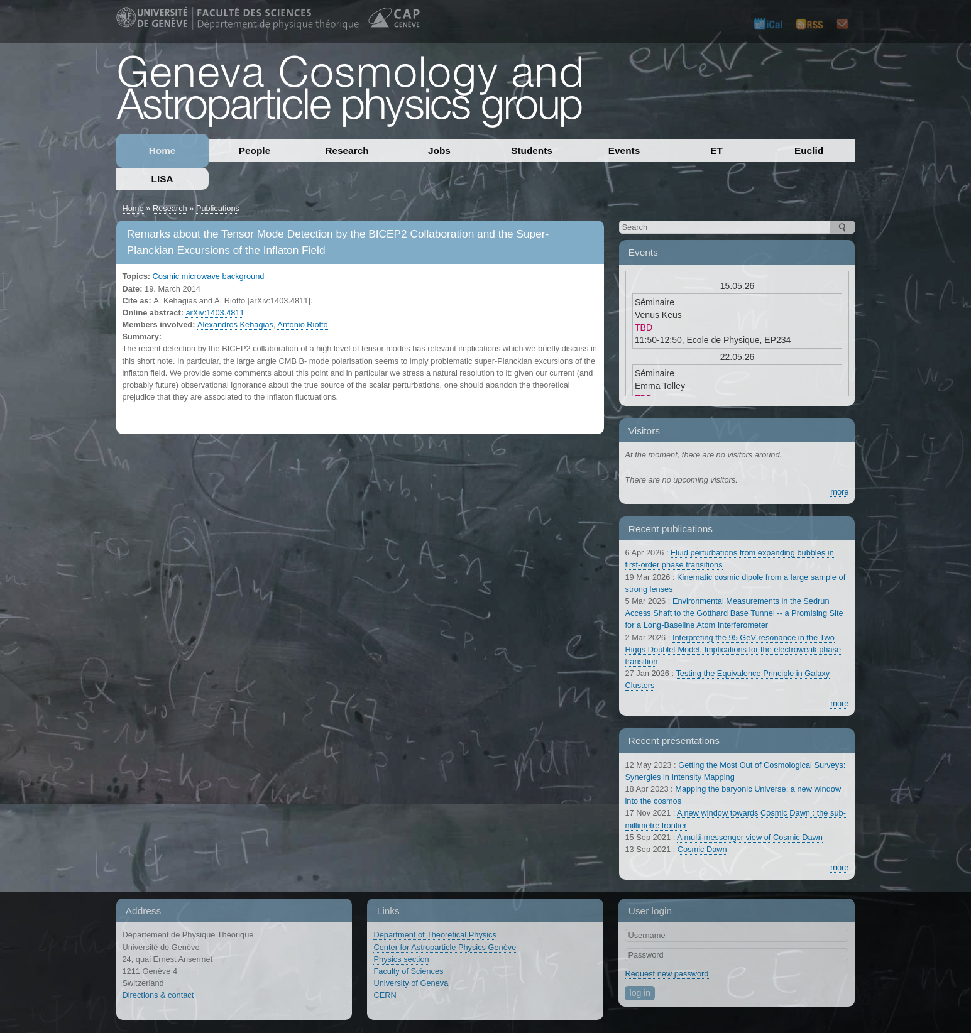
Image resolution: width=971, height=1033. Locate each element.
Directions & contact (158, 995)
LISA (162, 178)
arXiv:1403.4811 (214, 312)
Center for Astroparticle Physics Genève (444, 947)
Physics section (401, 959)
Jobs (439, 150)
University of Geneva (410, 983)
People (254, 150)
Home (162, 150)
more (839, 491)
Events (624, 150)
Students (531, 150)
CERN (384, 995)
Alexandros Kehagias (235, 324)
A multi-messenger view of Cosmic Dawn (750, 837)
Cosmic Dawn (702, 849)
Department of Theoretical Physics (434, 934)
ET (716, 150)
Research (346, 150)
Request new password (666, 973)
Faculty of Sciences (408, 971)
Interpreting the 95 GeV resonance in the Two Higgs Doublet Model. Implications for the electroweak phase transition (733, 649)
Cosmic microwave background (209, 276)
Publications (217, 208)
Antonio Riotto (302, 324)
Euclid (808, 150)
